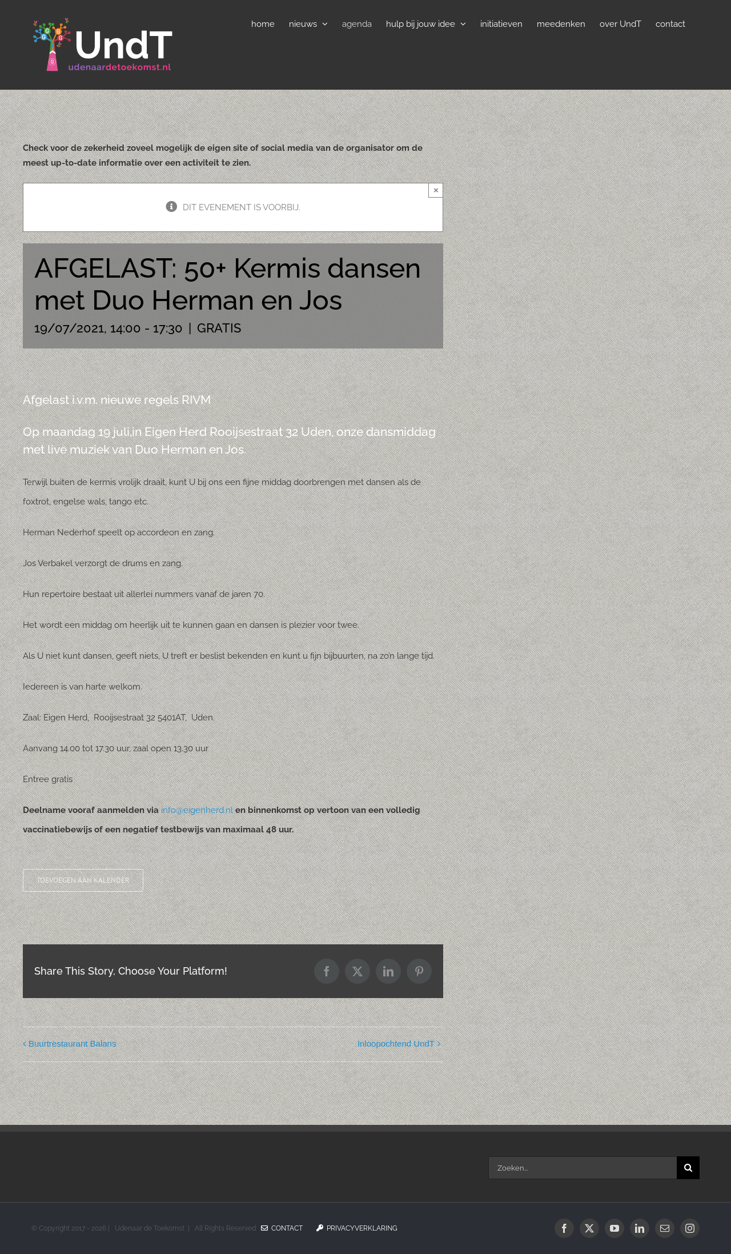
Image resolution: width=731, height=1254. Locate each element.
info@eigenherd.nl (197, 810)
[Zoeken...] (582, 1167)
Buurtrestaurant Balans (72, 1043)
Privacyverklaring (356, 1228)
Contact (282, 1228)
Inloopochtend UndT (396, 1043)
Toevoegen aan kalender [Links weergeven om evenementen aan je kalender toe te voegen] (83, 880)
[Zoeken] (688, 1167)
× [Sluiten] (436, 190)
